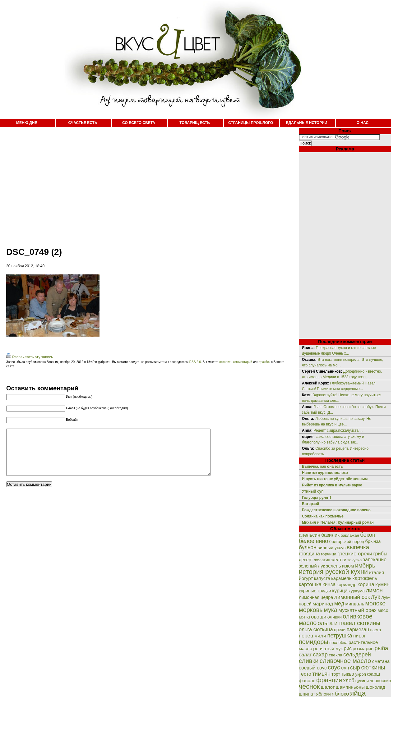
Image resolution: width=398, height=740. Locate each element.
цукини (362, 680)
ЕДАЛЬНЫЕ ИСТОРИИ (306, 123)
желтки (338, 559)
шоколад (375, 687)
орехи (339, 629)
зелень (333, 565)
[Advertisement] (110, 183)
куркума (357, 590)
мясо (382, 610)
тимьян (321, 674)
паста (375, 629)
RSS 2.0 (195, 362)
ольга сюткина (316, 629)
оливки (334, 616)
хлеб (348, 680)
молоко (375, 603)
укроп (360, 674)
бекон (367, 535)
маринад (322, 603)
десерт (306, 559)
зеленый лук (312, 565)
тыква (347, 674)
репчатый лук (328, 648)
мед (339, 603)
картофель (364, 578)
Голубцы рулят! (316, 497)
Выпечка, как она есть (322, 466)
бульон (308, 547)
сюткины (373, 667)
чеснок (309, 686)
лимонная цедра (316, 597)
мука (330, 609)
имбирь (365, 565)
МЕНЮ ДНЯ (26, 123)
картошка (310, 584)
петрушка (339, 635)
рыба (381, 648)
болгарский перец (346, 541)
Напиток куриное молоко (325, 473)
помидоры (313, 641)
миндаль (354, 603)
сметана (381, 661)
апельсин (309, 535)
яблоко (340, 694)
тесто (305, 674)
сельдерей (357, 654)
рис (348, 648)
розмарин (363, 648)
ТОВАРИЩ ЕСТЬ (194, 123)
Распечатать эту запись (32, 357)
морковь (311, 609)
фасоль (307, 680)
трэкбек (264, 362)
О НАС (362, 123)
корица (366, 584)
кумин (382, 584)
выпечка (358, 547)
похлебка (338, 642)
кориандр (347, 584)
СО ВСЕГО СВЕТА (138, 123)
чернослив (380, 680)
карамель (341, 578)
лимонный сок (352, 597)
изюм (348, 565)
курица (340, 590)
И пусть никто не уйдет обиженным (335, 479)
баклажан (349, 535)
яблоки (323, 694)
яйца (358, 693)
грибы (380, 553)
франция (329, 680)
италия (376, 572)
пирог (359, 635)
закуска (354, 560)
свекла (335, 655)
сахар (320, 654)
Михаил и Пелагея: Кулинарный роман (338, 522)
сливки (308, 660)
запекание (374, 559)
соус (334, 667)
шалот (328, 687)
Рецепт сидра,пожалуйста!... (338, 430)
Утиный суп (313, 491)
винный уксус (331, 547)
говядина (309, 553)
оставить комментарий (235, 362)
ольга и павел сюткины (349, 623)
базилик (330, 535)
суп (345, 668)
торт (335, 674)
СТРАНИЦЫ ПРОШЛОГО (250, 123)
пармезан (358, 629)
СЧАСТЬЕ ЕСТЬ (82, 123)
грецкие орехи (354, 554)
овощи (318, 616)
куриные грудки (315, 590)
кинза (329, 584)
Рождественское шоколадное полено (336, 510)
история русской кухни (333, 572)
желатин (322, 560)
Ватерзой (310, 504)
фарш (373, 674)
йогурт (306, 578)
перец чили (312, 636)
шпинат (307, 693)
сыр (355, 667)
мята (304, 616)
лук (375, 596)
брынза (373, 541)
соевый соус (313, 667)
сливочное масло (345, 660)
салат (305, 654)
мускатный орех (357, 610)
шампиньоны (350, 687)
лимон (374, 590)
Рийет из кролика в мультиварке (332, 485)
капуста (322, 578)
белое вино (313, 541)
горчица (328, 554)
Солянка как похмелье (323, 516)
